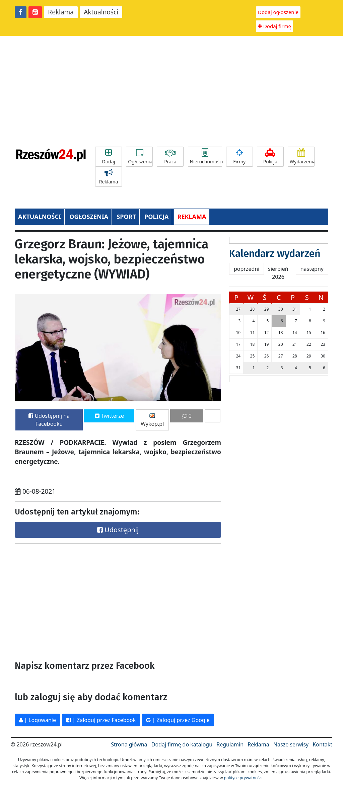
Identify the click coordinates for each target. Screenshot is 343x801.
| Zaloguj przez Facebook (101, 720)
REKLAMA (192, 217)
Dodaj (108, 157)
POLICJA (156, 217)
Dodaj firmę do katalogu (181, 744)
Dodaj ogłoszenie (278, 12)
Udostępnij (118, 529)
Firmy (239, 157)
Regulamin (230, 744)
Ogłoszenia (140, 157)
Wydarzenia (302, 157)
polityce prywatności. (244, 778)
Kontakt (322, 744)
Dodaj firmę (274, 26)
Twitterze (109, 415)
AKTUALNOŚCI (39, 217)
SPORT (126, 217)
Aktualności (101, 12)
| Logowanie (37, 720)
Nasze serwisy (290, 744)
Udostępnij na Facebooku (49, 419)
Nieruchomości (206, 157)
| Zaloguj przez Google (178, 720)
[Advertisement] (171, 91)
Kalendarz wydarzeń (275, 254)
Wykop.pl (152, 420)
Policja (270, 157)
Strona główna (129, 744)
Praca (170, 157)
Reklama (61, 12)
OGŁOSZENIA (88, 217)
